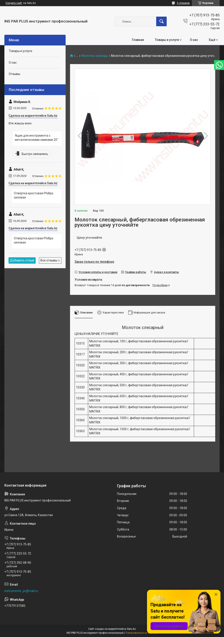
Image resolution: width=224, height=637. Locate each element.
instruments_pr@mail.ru (21, 591)
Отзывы (14, 74)
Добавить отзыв (22, 260)
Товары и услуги (167, 40)
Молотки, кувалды (94, 55)
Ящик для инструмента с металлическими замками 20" (36, 138)
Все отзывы (48, 260)
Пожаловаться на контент (141, 632)
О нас (194, 40)
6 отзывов (183, 3)
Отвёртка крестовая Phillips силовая (33, 195)
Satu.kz (131, 628)
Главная (138, 40)
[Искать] (161, 21)
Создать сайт (13, 3)
